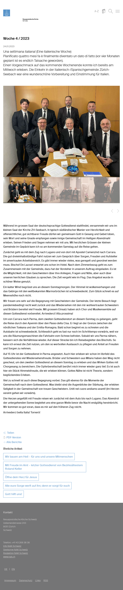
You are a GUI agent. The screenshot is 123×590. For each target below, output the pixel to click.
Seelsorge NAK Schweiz (15, 549)
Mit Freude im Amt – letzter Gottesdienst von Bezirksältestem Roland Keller (44, 466)
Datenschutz (25, 580)
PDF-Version (12, 437)
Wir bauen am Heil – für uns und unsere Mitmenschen (39, 456)
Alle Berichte (12, 442)
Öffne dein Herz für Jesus (21, 477)
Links (38, 580)
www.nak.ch (9, 556)
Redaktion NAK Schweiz (15, 553)
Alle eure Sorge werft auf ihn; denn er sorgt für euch (37, 485)
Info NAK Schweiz (12, 546)
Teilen (8, 432)
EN (13, 569)
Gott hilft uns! (13, 494)
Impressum (10, 580)
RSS (45, 580)
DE (5, 569)
